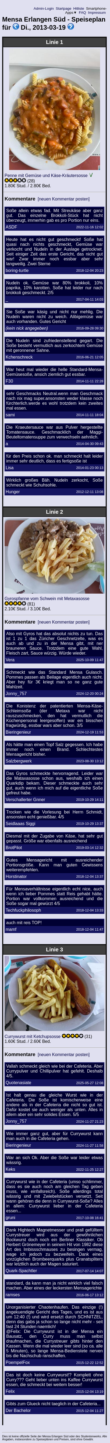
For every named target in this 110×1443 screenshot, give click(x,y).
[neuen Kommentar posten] (64, 199)
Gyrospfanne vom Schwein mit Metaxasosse (47, 598)
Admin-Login (44, 8)
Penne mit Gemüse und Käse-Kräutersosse (46, 175)
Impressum (97, 13)
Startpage (63, 8)
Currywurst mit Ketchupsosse (33, 1036)
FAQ (82, 13)
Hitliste (78, 8)
